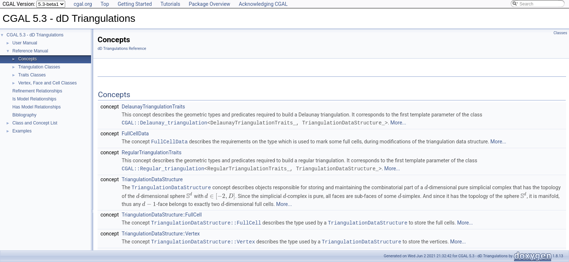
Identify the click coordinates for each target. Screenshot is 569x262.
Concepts (27, 58)
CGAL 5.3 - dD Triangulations (35, 34)
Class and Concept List (34, 123)
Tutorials (170, 4)
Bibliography (24, 115)
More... (398, 123)
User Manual (24, 42)
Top (104, 4)
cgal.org (83, 4)
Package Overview (209, 4)
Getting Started (135, 4)
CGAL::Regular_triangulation (163, 167)
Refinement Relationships (37, 91)
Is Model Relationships (34, 99)
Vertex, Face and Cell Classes (47, 83)
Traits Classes (32, 75)
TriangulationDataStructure (152, 178)
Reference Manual (30, 50)
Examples (22, 131)
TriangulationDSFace (145, 250)
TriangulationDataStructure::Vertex (161, 232)
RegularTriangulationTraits (151, 152)
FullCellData (135, 133)
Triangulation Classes (39, 67)
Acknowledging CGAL (263, 4)
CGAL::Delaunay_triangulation (164, 122)
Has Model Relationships (36, 107)
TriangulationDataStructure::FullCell (162, 213)
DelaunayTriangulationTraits (153, 107)
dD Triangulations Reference (122, 48)
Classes (560, 33)
